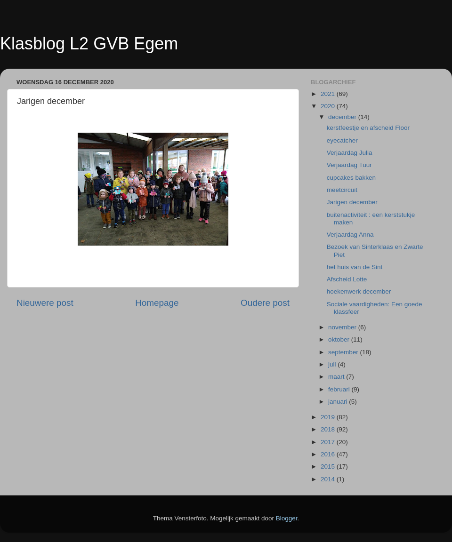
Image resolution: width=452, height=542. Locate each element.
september (344, 352)
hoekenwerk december (359, 291)
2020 (329, 106)
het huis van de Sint (355, 267)
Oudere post (265, 303)
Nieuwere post (44, 303)
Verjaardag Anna (350, 234)
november (343, 327)
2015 (329, 466)
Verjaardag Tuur (349, 164)
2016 (329, 454)
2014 (329, 479)
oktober (339, 339)
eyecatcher (342, 140)
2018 (329, 429)
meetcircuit (342, 189)
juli (333, 364)
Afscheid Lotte (347, 279)
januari (338, 401)
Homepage (156, 303)
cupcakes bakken (351, 177)
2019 (329, 417)
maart (337, 376)
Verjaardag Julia (349, 152)
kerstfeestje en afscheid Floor (368, 127)
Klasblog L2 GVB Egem (89, 43)
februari (340, 389)
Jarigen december (352, 202)
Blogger (287, 518)
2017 (329, 442)
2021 (329, 93)
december (343, 116)
